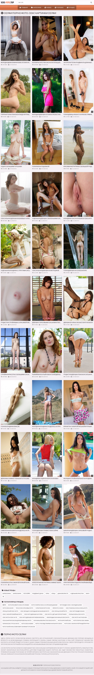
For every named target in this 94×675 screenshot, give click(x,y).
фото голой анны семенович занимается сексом (19, 626)
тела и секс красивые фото (24, 608)
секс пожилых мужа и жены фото (76, 608)
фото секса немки (27, 623)
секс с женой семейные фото (12, 614)
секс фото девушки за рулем (33, 614)
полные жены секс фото (77, 614)
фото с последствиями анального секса (48, 623)
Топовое (59, 7)
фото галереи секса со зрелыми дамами (44, 605)
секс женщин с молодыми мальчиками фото (34, 611)
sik (3, 596)
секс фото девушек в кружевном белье (31, 617)
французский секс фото (10, 611)
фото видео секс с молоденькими (71, 605)
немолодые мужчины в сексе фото (58, 617)
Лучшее (71, 7)
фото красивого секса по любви (18, 605)
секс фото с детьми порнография (56, 614)
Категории (36, 7)
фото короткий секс (64, 620)
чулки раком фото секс (42, 608)
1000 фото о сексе (58, 608)
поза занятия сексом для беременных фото (17, 620)
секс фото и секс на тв (10, 617)
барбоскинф (17, 593)
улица (53, 593)
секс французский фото (59, 611)
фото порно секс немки (81, 620)
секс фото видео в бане (77, 611)
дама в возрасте (63, 593)
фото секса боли (8, 608)
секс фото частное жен (79, 617)
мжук (87, 593)
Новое (48, 7)
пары (47, 593)
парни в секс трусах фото (11, 623)
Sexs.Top (7, 2)
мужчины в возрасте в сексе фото (45, 620)
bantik (4, 605)
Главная (23, 7)
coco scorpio (26, 593)
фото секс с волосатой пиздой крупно (76, 623)
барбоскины (7, 593)
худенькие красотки (77, 593)
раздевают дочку (37, 593)
